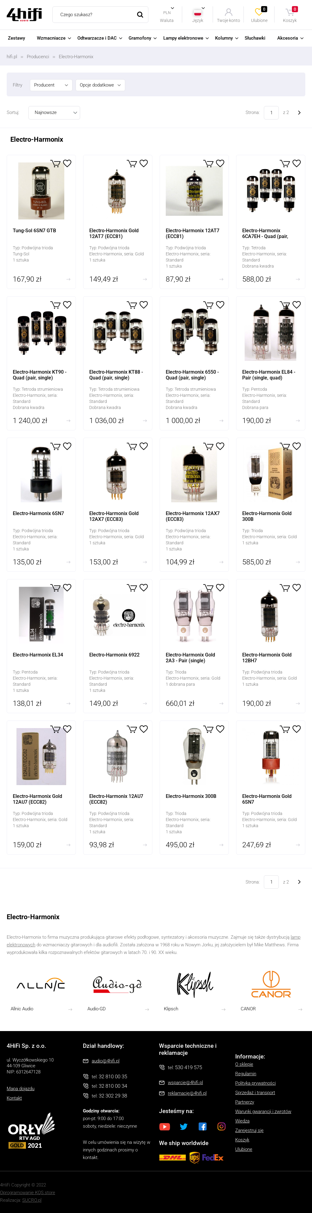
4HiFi (24, 14)
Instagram (221, 1126)
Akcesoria (287, 38)
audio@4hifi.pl (105, 1061)
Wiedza (242, 1121)
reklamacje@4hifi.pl (187, 1093)
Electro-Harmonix (76, 56)
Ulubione (259, 14)
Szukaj (140, 15)
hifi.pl (12, 56)
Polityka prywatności (255, 1083)
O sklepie (244, 1064)
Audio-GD (96, 1009)
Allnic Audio (22, 1009)
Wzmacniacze (51, 38)
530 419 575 (188, 1067)
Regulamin (245, 1073)
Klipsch (171, 1009)
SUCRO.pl (31, 1200)
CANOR (248, 1009)
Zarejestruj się (249, 1130)
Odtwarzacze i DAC (97, 38)
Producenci (38, 56)
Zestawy (16, 38)
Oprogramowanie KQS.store (27, 1192)
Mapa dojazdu (20, 1088)
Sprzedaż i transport (255, 1092)
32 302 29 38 (113, 1096)
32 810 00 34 (113, 1086)
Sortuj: (13, 112)
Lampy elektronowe (183, 38)
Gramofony (140, 38)
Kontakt (14, 1098)
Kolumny (224, 38)
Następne (299, 113)
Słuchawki (255, 38)
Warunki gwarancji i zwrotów (263, 1111)
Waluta (167, 20)
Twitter (184, 1126)
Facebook (202, 1126)
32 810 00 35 (113, 1076)
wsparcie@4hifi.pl (185, 1082)
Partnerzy (244, 1102)
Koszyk (291, 14)
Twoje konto (228, 20)
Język (197, 20)
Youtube (165, 1126)
